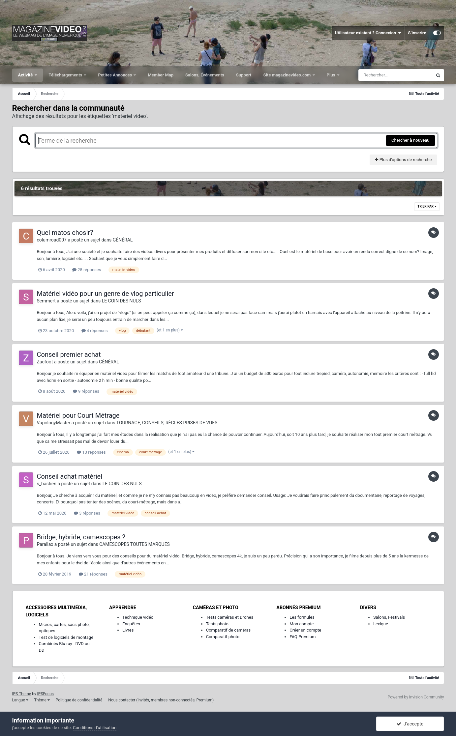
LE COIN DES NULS (121, 300)
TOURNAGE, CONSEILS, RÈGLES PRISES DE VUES (167, 422)
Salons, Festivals (389, 617)
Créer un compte (305, 630)
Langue (20, 700)
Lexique (380, 623)
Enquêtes (131, 623)
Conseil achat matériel (70, 476)
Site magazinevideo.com (287, 74)
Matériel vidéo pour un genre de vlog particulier (105, 293)
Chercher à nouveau (410, 140)
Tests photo (217, 623)
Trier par (426, 206)
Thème (42, 700)
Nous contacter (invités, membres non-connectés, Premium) (161, 700)
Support (244, 74)
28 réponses (86, 269)
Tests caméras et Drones (230, 617)
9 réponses (86, 391)
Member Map (160, 74)
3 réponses (87, 513)
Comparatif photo (222, 636)
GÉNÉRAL (123, 239)
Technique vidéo (137, 617)
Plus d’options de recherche (403, 159)
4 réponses (94, 330)
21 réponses (93, 574)
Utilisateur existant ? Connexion (368, 33)
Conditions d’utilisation (94, 727)
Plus (331, 74)
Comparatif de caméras (228, 630)
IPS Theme (21, 694)
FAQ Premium (302, 636)
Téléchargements (66, 74)
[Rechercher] (395, 75)
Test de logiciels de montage (66, 637)
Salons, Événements (204, 74)
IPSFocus (45, 694)
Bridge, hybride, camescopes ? (81, 537)
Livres (128, 630)
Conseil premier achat (69, 354)
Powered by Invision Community (416, 697)
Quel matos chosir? (65, 233)
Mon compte (301, 623)
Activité (26, 74)
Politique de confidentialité (79, 700)
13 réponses (91, 452)
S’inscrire (417, 32)
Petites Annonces (115, 74)
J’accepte (410, 723)
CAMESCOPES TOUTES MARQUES (134, 544)
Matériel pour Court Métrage (78, 415)
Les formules (302, 617)
